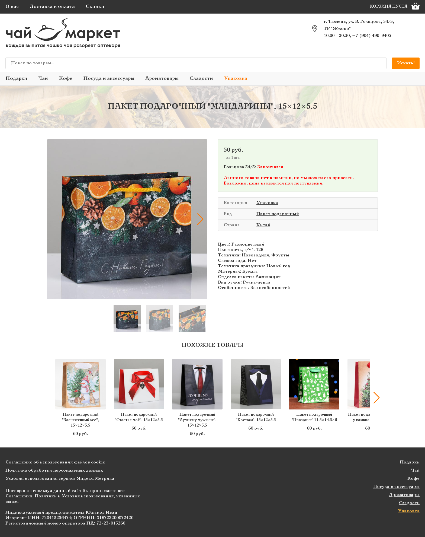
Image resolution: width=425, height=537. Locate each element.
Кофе (65, 78)
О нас (12, 6)
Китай (263, 225)
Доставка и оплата (52, 6)
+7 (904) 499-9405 (371, 36)
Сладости (201, 78)
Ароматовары (162, 78)
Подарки (16, 78)
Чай (43, 78)
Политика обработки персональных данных (54, 470)
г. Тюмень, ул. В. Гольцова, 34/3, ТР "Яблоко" (359, 25)
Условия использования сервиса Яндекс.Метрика (59, 478)
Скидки (95, 6)
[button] (200, 219)
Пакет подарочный (277, 214)
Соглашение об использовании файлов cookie (55, 462)
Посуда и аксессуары (108, 78)
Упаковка (235, 78)
